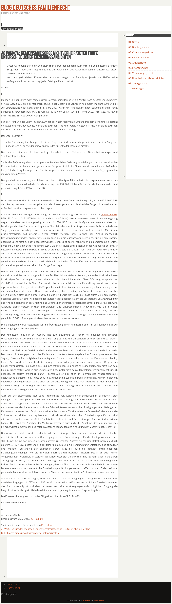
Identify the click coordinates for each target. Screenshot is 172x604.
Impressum (13, 584)
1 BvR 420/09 (109, 214)
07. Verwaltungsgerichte (141, 73)
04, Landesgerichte (138, 57)
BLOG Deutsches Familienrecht (35, 8)
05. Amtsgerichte (137, 62)
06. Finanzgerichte (138, 67)
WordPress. (99, 600)
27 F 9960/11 (37, 518)
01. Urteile (133, 42)
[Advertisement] (59, 23)
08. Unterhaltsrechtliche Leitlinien (146, 78)
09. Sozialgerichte (137, 83)
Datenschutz (13, 587)
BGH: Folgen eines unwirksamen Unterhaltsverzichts (30, 533)
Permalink (46, 525)
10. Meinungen (136, 88)
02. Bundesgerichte (138, 47)
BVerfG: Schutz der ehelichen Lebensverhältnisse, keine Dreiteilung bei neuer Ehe (45, 529)
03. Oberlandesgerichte (140, 52)
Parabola (87, 600)
